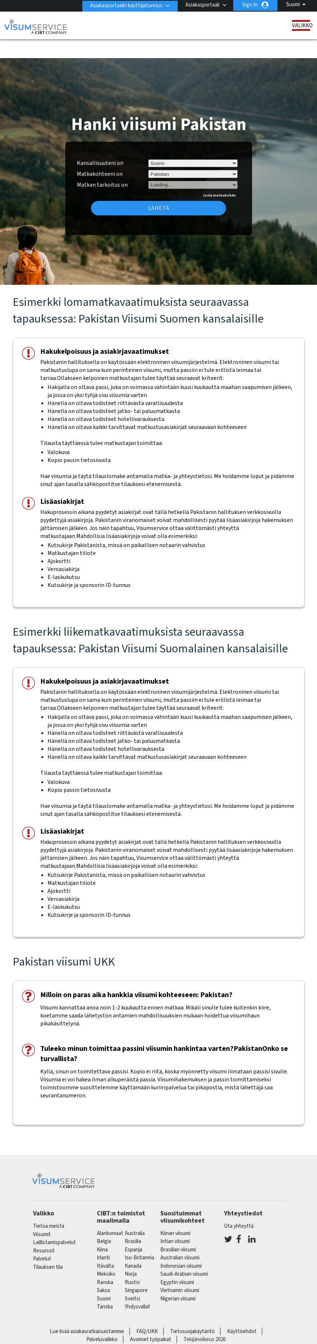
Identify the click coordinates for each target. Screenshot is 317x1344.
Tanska (105, 1286)
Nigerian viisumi (177, 1278)
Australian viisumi (179, 1237)
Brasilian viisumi (178, 1229)
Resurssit (44, 1230)
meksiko (106, 1254)
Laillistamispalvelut (54, 1222)
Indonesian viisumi (181, 1246)
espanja (133, 1229)
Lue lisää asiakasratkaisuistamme (87, 1311)
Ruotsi (132, 1262)
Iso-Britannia (139, 1237)
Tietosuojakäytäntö (192, 1311)
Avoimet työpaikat (150, 1319)
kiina (102, 1229)
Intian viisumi (175, 1221)
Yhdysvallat (137, 1286)
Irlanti (103, 1237)
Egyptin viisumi (177, 1262)
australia (135, 1213)
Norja (131, 1254)
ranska (105, 1262)
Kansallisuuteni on (100, 143)
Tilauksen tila (48, 1247)
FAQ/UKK (147, 1311)
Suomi (293, 4)
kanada (133, 1246)
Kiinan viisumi (175, 1213)
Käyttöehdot (241, 1311)
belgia (104, 1221)
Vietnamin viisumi (179, 1270)
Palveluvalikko (102, 1319)
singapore (136, 1270)
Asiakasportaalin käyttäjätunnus (125, 5)
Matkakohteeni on (100, 154)
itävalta (105, 1246)
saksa (103, 1270)
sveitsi (132, 1278)
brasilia (133, 1221)
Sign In (250, 5)
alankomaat (110, 1213)
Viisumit (42, 1214)
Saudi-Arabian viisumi (184, 1254)
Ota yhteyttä (239, 1206)
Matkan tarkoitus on (102, 163)
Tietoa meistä (48, 1206)
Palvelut (42, 1238)
